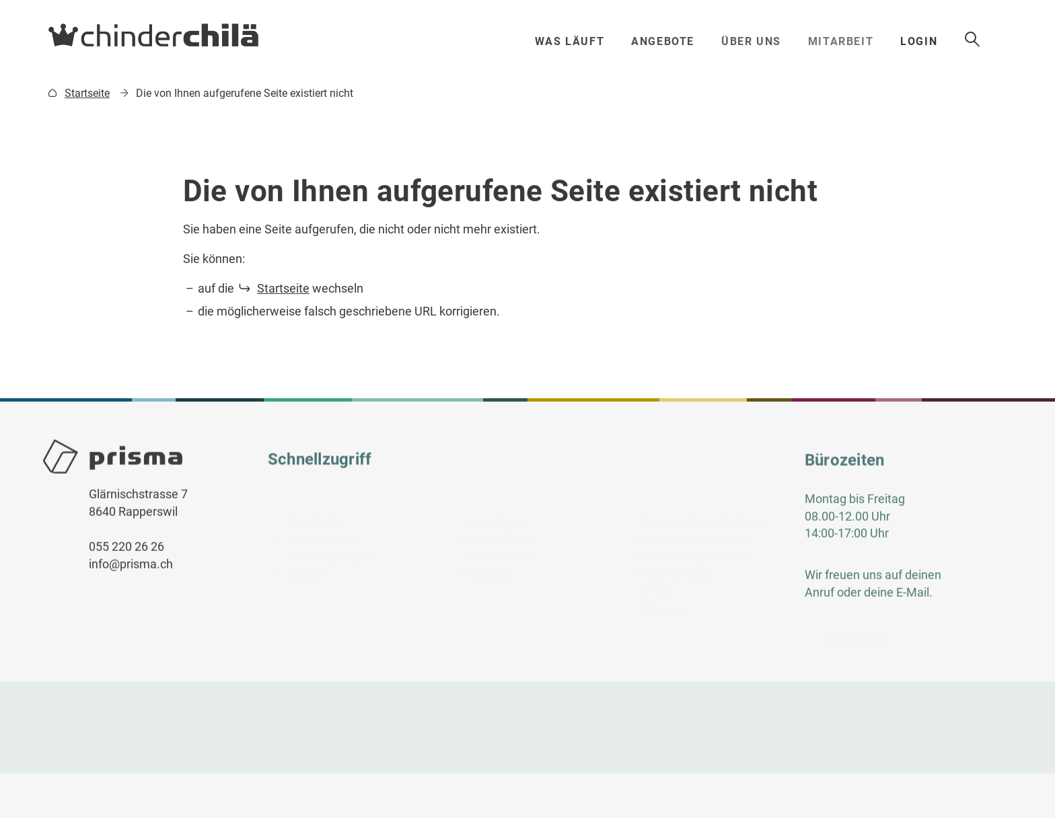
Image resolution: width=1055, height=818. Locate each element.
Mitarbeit (854, 41)
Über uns (760, 41)
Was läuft (573, 41)
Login (940, 41)
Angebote (668, 41)
